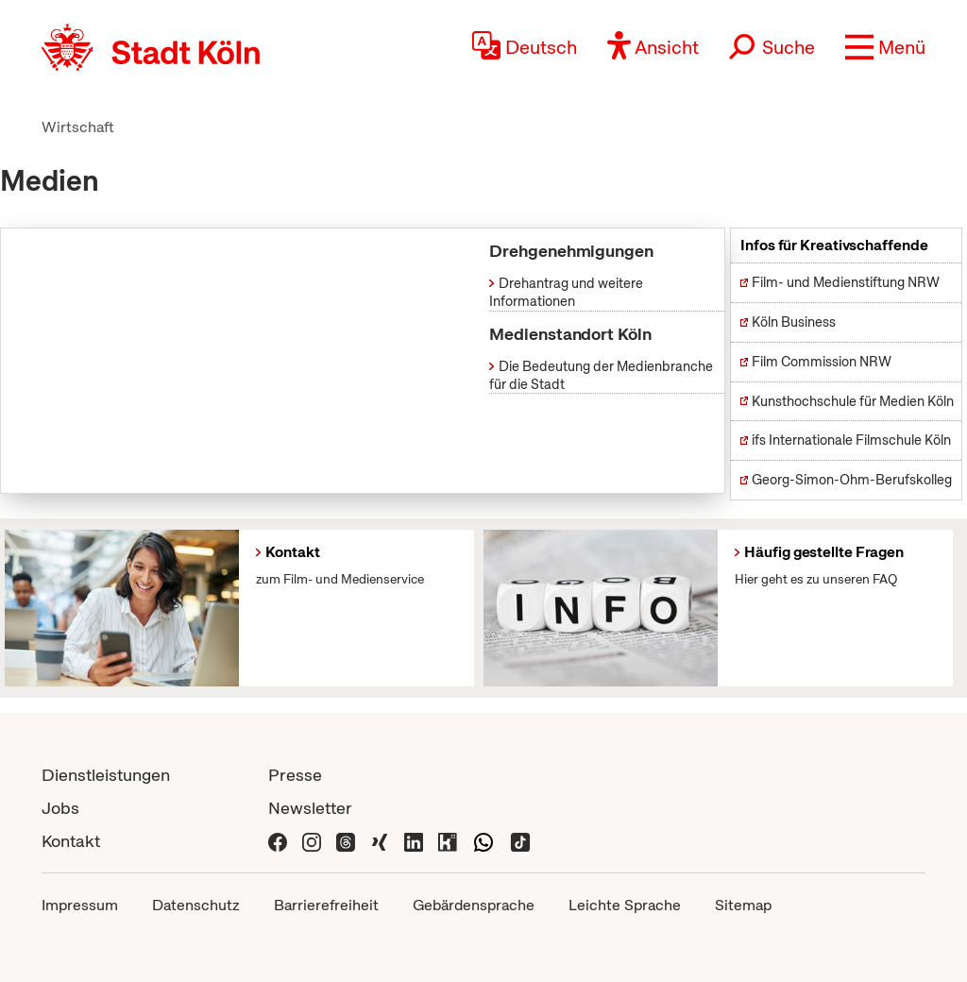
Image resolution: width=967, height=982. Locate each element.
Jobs (60, 808)
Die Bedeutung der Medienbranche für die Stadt (601, 375)
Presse (295, 775)
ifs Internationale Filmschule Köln (851, 440)
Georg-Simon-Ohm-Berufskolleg (852, 479)
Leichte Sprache (624, 905)
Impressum (80, 905)
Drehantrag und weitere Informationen (566, 292)
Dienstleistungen (106, 775)
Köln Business (794, 321)
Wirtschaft (78, 127)
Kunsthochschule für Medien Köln (853, 401)
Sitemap (743, 905)
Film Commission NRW (821, 361)
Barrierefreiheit (326, 905)
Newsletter (310, 808)
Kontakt (71, 841)
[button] (885, 47)
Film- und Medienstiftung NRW (846, 282)
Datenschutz (196, 905)
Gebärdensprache (473, 905)
